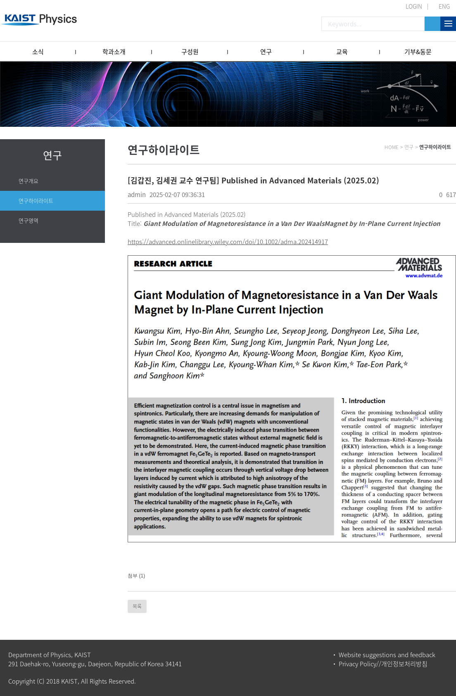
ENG (444, 6)
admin (137, 194)
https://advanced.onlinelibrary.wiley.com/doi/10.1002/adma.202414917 (228, 241)
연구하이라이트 (36, 200)
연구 (266, 51)
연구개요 (28, 181)
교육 (342, 51)
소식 (38, 51)
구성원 (190, 51)
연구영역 (28, 220)
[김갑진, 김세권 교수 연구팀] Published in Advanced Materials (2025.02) (253, 180)
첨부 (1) (136, 576)
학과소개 (114, 51)
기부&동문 (418, 51)
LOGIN (414, 6)
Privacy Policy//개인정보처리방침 (383, 663)
